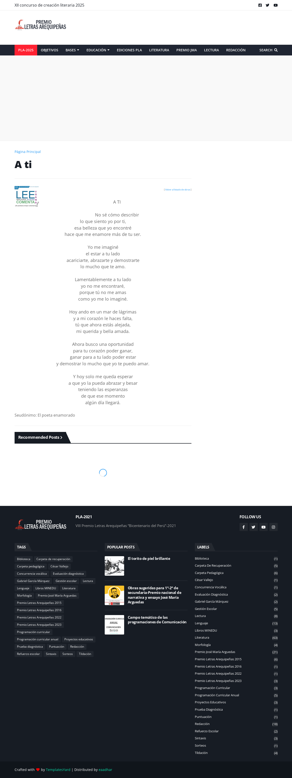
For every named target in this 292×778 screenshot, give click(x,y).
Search (266, 50)
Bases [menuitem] (71, 50)
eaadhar (105, 769)
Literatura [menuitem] (159, 50)
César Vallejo (59, 566)
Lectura (88, 581)
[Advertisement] (189, 27)
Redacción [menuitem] (236, 50)
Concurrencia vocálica (32, 574)
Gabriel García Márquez (33, 581)
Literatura (69, 588)
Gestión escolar (66, 581)
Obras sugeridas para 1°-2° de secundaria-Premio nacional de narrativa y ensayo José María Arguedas (154, 595)
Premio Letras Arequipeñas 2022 (39, 617)
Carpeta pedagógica (30, 566)
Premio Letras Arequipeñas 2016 (39, 610)
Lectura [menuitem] (211, 50)
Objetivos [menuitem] (49, 50)
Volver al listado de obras (177, 189)
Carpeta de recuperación (53, 559)
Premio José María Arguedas (57, 595)
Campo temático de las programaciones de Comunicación (157, 620)
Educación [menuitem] (96, 50)
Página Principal (28, 151)
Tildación (85, 654)
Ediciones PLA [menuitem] (129, 50)
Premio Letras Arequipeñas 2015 (39, 603)
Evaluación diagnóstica (68, 574)
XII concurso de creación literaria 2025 (49, 5)
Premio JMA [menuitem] (186, 50)
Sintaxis (51, 654)
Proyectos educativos (78, 639)
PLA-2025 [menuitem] (26, 50)
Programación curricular (33, 632)
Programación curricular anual (37, 639)
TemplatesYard (58, 769)
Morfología (24, 595)
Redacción (77, 646)
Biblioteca (23, 559)
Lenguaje (23, 588)
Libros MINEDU (45, 588)
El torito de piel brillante (149, 558)
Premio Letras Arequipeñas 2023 (39, 625)
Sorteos (67, 654)
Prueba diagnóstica (30, 646)
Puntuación (56, 646)
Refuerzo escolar (28, 654)
